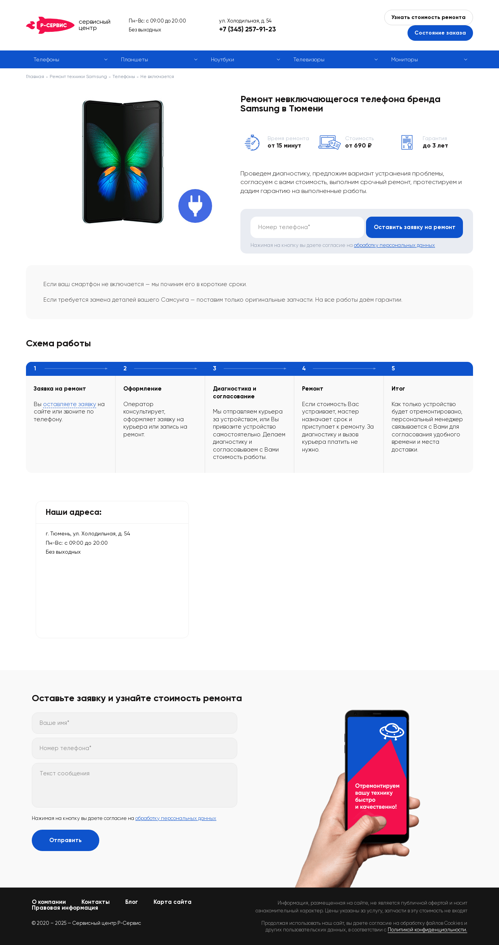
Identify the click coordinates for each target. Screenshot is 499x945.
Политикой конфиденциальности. (427, 930)
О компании (49, 901)
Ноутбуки (222, 59)
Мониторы (404, 59)
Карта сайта (173, 901)
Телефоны (46, 59)
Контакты (95, 901)
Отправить (65, 840)
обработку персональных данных (394, 245)
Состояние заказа (440, 33)
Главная (35, 76)
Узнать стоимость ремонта (429, 17)
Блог (131, 901)
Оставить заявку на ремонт (415, 227)
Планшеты (134, 59)
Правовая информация (65, 907)
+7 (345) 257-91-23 (247, 29)
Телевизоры (309, 59)
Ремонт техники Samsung (78, 76)
